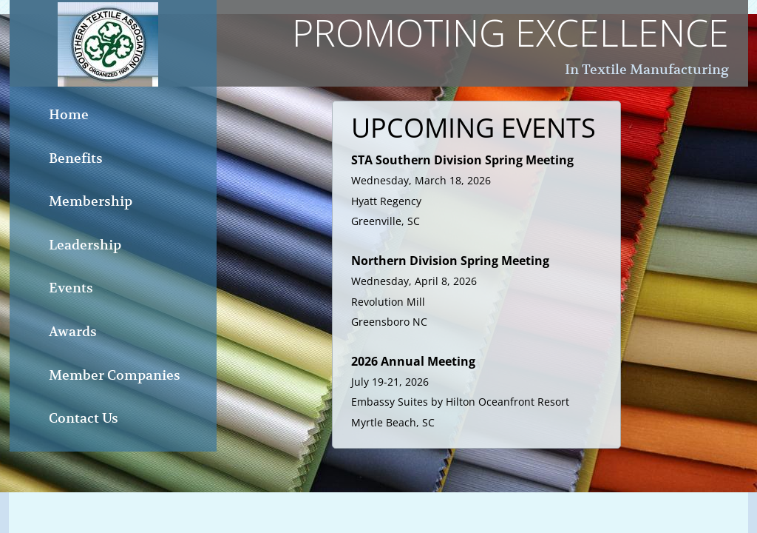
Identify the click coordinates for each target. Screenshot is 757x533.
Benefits (76, 158)
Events (71, 287)
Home (69, 114)
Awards (73, 331)
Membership (90, 200)
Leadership (85, 244)
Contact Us (83, 417)
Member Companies (114, 374)
